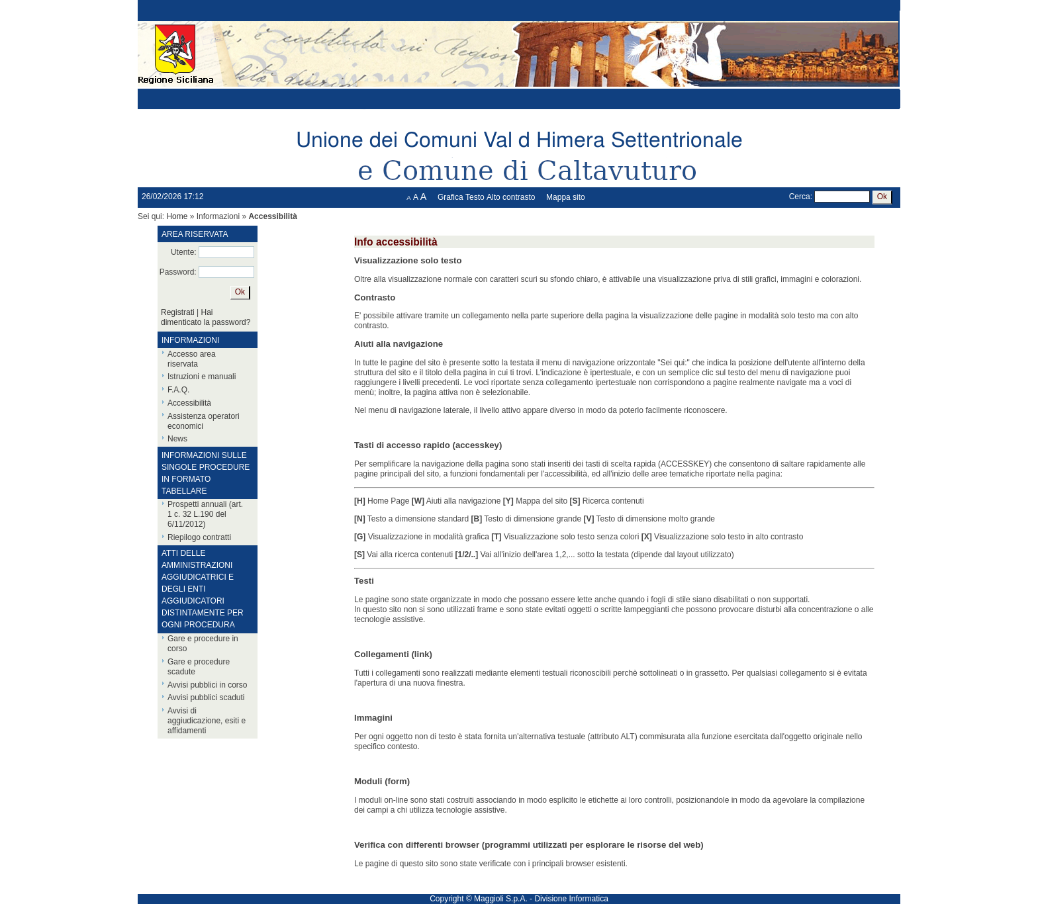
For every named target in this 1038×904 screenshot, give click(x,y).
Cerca (799, 196)
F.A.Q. (178, 389)
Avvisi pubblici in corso (207, 685)
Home (176, 216)
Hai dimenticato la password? (205, 317)
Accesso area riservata (191, 359)
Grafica (450, 197)
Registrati (178, 312)
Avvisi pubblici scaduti (206, 697)
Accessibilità (189, 403)
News (177, 438)
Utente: (184, 252)
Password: (178, 272)
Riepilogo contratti (199, 537)
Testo (475, 197)
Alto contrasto (511, 197)
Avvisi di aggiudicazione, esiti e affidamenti (206, 720)
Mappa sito (565, 197)
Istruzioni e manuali (201, 376)
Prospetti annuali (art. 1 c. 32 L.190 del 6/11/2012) (205, 514)
